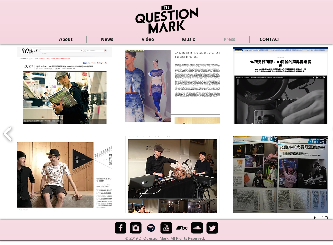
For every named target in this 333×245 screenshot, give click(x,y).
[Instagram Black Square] (136, 228)
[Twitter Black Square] (212, 228)
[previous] (8, 133)
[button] (147, 39)
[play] (316, 218)
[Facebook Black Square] (120, 228)
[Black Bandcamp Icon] (182, 228)
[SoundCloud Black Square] (197, 228)
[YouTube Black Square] (166, 228)
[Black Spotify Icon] (151, 228)
